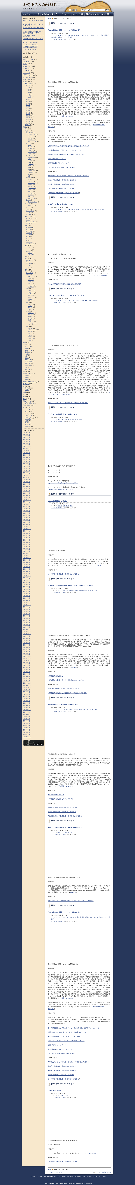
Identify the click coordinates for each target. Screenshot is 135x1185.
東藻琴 (29, 97)
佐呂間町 (28, 85)
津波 (24, 392)
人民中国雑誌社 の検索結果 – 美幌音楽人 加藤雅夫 (65, 816)
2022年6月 (26, 433)
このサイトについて (36, 1176)
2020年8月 (26, 482)
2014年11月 (27, 578)
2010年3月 (26, 703)
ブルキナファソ (30, 211)
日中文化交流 (83, 590)
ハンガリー (31, 285)
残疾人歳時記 (74, 1176)
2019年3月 (26, 520)
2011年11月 (27, 658)
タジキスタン (31, 139)
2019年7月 (26, 511)
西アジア (28, 200)
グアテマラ (29, 233)
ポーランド (31, 286)
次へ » (61, 1172)
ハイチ (28, 236)
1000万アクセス (63, 35)
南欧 (27, 302)
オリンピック (27, 66)
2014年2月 (26, 598)
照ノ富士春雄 (28, 361)
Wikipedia (97, 565)
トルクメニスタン (32, 141)
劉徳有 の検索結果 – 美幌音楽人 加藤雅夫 (62, 812)
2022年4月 (26, 437)
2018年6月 (26, 540)
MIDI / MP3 (28, 409)
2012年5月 (26, 645)
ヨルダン (28, 212)
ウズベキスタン (32, 134)
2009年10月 (27, 714)
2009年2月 (26, 732)
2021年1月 (26, 471)
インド (29, 145)
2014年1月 (26, 600)
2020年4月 (26, 491)
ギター (27, 411)
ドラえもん (26, 73)
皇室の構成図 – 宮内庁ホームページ (60, 163)
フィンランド (31, 297)
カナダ (28, 251)
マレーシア (31, 193)
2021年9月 (26, 453)
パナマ (28, 238)
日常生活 (26, 384)
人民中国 (72, 590)
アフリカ (27, 203)
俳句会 (27, 375)
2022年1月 (26, 444)
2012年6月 (26, 643)
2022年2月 (26, 441)
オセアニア (28, 216)
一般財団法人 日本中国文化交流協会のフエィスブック (66, 680)
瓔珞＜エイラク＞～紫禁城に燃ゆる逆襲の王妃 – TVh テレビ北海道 (71, 901)
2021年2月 (26, 468)
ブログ (58, 1176)
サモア (28, 220)
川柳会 (27, 377)
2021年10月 (27, 450)
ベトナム (30, 191)
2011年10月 (27, 661)
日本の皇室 (56, 37)
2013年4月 (26, 620)
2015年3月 (26, 569)
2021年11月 (27, 448)
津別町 (28, 103)
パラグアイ (29, 263)
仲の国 (27, 348)
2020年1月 (26, 497)
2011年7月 (26, 667)
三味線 (27, 420)
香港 (29, 176)
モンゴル (30, 160)
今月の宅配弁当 (28, 77)
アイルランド (29, 273)
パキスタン (31, 150)
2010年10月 (27, 687)
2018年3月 (26, 547)
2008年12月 (27, 737)
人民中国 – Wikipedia (65, 786)
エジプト (28, 207)
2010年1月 (26, 707)
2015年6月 (26, 562)
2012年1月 (26, 654)
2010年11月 (27, 685)
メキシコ (28, 229)
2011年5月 (26, 672)
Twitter (77, 35)
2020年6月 (26, 486)
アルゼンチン (29, 260)
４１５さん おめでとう (30, 45)
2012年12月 (27, 629)
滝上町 (28, 108)
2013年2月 (26, 625)
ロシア (78, 300)
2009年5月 (26, 725)
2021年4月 (26, 464)
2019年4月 (26, 518)
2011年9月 (26, 663)
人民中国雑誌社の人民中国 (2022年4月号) (63, 704)
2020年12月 (27, 473)
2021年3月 (26, 466)
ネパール (30, 148)
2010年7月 (26, 694)
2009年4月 (26, 728)
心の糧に (83, 1176)
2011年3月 (26, 676)
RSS (104, 1176)
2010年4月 (26, 701)
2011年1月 (26, 681)
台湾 (29, 167)
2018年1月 (26, 551)
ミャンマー (31, 194)
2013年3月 (26, 623)
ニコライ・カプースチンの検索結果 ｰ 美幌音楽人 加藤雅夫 (68, 403)
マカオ (29, 159)
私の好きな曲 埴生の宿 (30, 42)
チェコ (29, 281)
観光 (24, 399)
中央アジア (29, 132)
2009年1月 (26, 734)
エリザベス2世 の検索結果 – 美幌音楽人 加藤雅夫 (64, 284)
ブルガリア (31, 316)
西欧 (103, 209)
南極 (26, 256)
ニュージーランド (31, 221)
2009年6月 (26, 723)
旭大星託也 (28, 359)
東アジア (64, 37)
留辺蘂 (29, 90)
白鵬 (26, 367)
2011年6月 (26, 669)
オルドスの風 (31, 157)
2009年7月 (26, 721)
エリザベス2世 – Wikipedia (98, 275)
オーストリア (31, 276)
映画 (66, 832)
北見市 (28, 87)
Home (49, 18)
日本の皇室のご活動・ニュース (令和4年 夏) (64, 30)
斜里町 (28, 101)
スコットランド (33, 329)
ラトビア (30, 299)
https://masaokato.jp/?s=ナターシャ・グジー (63, 489)
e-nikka (31, 254)
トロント (30, 253)
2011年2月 (26, 678)
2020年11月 (27, 475)
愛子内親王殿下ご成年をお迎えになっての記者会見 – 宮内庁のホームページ (73, 1028)
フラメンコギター (30, 417)
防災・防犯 (26, 405)
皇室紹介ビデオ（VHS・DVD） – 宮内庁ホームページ (66, 154)
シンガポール (31, 183)
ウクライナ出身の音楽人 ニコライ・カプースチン (66, 295)
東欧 (86, 300)
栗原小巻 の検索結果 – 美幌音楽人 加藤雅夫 (63, 807)
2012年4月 (26, 647)
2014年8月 (26, 584)
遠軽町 (28, 123)
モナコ (29, 340)
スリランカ (31, 146)
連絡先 (89, 1176)
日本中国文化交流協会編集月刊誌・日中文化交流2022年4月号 (70, 585)
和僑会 (27, 269)
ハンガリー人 (28, 415)
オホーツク (88, 35)
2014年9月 (26, 582)
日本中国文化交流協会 (55, 676)
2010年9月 (26, 690)
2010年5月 (26, 698)
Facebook (71, 35)
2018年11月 (27, 529)
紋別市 (28, 110)
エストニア (31, 290)
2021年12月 (27, 446)
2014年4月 (26, 593)
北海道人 (27, 125)
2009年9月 (26, 716)
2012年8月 (26, 638)
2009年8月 (26, 719)
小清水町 (28, 99)
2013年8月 (26, 611)
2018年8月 (26, 535)
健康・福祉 (26, 79)
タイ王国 (30, 184)
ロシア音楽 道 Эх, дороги (57, 501)
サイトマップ (97, 1176)
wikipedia (73, 892)
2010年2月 (26, 705)
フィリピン (31, 186)
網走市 (28, 112)
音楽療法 (95, 300)
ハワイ (29, 249)
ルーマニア (31, 318)
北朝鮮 (29, 165)
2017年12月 (27, 553)
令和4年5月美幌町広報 (30, 47)
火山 (24, 394)
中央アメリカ (28, 231)
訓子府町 (28, 121)
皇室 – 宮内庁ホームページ (57, 159)
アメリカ (28, 247)
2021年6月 (26, 459)
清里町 (28, 105)
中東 (26, 240)
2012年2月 (26, 652)
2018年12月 (27, 526)
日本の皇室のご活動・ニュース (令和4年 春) (64, 912)
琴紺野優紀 (28, 365)
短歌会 (27, 379)
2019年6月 (26, 513)
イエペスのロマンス (29, 49)
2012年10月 (27, 634)
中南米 (27, 225)
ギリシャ (30, 306)
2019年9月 (26, 506)
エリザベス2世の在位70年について (60, 204)
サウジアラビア (30, 243)
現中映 (27, 390)
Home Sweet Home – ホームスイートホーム (33, 35)
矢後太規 (27, 369)
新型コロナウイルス (91, 917)
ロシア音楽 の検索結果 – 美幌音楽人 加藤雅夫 (63, 574)
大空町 (28, 94)
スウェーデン (31, 292)
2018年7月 (26, 538)
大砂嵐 (27, 354)
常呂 (29, 89)
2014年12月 (27, 576)
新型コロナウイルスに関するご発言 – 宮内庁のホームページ (68, 146)
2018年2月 (26, 549)
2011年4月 (26, 674)
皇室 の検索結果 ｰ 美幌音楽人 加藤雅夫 (61, 188)
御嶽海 (27, 358)
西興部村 (28, 119)
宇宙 (24, 371)
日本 (91, 209)
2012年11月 (27, 631)
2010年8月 (26, 692)
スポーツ (26, 70)
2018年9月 (26, 533)
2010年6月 (26, 696)
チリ (27, 261)
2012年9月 (26, 636)
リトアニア (31, 300)
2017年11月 (27, 555)
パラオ (28, 223)
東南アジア (29, 177)
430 (57, 1172)
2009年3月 (26, 730)
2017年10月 (27, 558)
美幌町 (70, 37)
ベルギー (30, 336)
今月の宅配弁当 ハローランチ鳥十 (33, 21)
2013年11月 (27, 605)
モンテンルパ (32, 188)
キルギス (30, 138)
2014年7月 (26, 587)
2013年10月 (27, 607)
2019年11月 (27, 502)
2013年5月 (26, 618)
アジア (82, 35)
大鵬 (26, 356)
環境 (24, 396)
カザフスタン (31, 136)
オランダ (30, 331)
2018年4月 (26, 544)
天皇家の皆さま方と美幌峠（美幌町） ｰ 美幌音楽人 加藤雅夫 (68, 176)
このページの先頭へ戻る (103, 1172)
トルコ (29, 283)
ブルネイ (30, 189)
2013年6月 (26, 616)
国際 (105, 35)
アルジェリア (29, 205)
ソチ (30, 324)
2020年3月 (26, 493)
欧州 (26, 271)
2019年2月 (26, 522)
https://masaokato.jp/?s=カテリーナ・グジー (63, 483)
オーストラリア (30, 218)
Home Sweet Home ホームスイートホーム (33, 39)
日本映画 (27, 388)
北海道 (101, 35)
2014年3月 (26, 596)
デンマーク (31, 293)
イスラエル (29, 242)
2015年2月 (26, 571)
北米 (26, 245)
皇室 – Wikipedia (67, 116)
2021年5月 (26, 462)
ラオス (29, 196)
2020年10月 (27, 477)
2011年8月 (26, 665)
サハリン (31, 321)
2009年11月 (27, 712)
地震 (24, 342)
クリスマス (28, 413)
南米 (26, 258)
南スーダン (29, 214)
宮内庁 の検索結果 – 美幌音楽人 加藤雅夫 (62, 180)
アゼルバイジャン (32, 201)
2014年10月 (27, 580)
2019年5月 (26, 515)
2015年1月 (26, 573)
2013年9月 (26, 609)
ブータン (30, 153)
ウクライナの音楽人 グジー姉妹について (63, 414)
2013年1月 (26, 627)
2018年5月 (26, 542)
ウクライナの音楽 (54, 1090)
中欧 (27, 274)
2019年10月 (27, 504)
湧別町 (28, 106)
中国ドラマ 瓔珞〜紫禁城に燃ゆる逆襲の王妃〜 (65, 827)
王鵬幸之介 (28, 363)
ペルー (28, 267)
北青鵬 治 (27, 352)
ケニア (28, 209)
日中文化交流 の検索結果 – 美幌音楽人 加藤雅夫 (64, 689)
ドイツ (29, 333)
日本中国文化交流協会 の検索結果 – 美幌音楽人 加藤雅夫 (67, 693)
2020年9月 (26, 479)
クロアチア (31, 314)
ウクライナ (71, 300)
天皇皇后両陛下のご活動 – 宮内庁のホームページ (64, 150)
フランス (30, 335)
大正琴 (27, 422)
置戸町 (28, 114)
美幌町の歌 (65, 1176)
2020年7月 (26, 484)
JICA (26, 129)
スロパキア (31, 280)
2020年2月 (26, 495)
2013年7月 (26, 614)
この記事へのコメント (58, 39)
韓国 (29, 174)
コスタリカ (29, 234)
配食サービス (27, 401)
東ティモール (31, 198)
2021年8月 (26, 455)
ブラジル (28, 265)
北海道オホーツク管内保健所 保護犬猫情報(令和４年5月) (33, 32)
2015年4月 (26, 567)
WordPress (89, 1183)
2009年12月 (27, 710)
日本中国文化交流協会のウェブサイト (61, 799)
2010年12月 (27, 683)
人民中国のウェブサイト (56, 795)
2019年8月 (26, 509)
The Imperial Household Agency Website (61, 167)
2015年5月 (26, 564)
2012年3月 (26, 649)
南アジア (28, 143)
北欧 (27, 288)
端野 (29, 92)
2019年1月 (26, 524)
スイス (29, 278)
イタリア (30, 304)
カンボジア (31, 181)
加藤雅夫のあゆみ (49, 1176)
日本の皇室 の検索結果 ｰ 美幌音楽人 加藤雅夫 (63, 193)
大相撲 (25, 344)
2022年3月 (26, 439)
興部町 (28, 117)
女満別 (29, 96)
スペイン (30, 307)
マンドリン (28, 419)
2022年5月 (26, 435)
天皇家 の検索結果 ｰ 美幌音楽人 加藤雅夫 (62, 184)
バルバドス (29, 227)
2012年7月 (26, 640)
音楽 (89, 300)
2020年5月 (26, 488)
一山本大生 (28, 346)
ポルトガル (31, 338)
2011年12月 (27, 656)
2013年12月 (27, 602)
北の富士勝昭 (28, 350)
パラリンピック (28, 75)
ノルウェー (31, 295)
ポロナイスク (33, 323)
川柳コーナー (27, 374)
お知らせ (96, 35)
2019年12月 (27, 500)
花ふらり (27, 424)
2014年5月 (26, 591)
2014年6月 (26, 589)
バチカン (30, 309)
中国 (70, 709)
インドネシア (31, 179)
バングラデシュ (32, 152)
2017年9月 (26, 560)
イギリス (83, 209)
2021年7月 (26, 457)
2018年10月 (27, 531)
